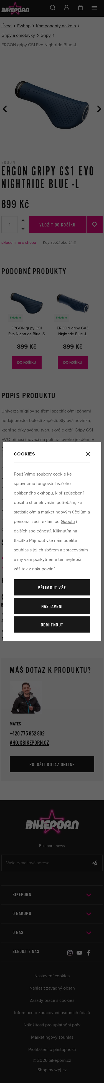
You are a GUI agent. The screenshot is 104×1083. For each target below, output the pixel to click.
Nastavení (52, 607)
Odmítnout (52, 625)
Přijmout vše (52, 588)
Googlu (68, 521)
